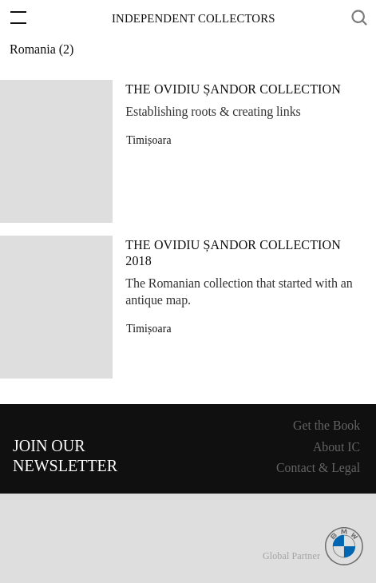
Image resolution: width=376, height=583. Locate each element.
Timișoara (148, 140)
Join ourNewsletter (65, 455)
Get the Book (326, 425)
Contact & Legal (318, 467)
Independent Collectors (193, 18)
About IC (336, 447)
